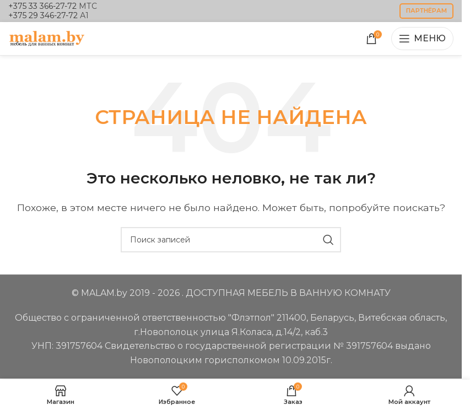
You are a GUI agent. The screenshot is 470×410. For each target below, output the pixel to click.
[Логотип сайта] (46, 38)
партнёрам (426, 10)
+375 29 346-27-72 (43, 15)
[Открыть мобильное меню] (422, 39)
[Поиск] (231, 239)
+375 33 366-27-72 (42, 6)
